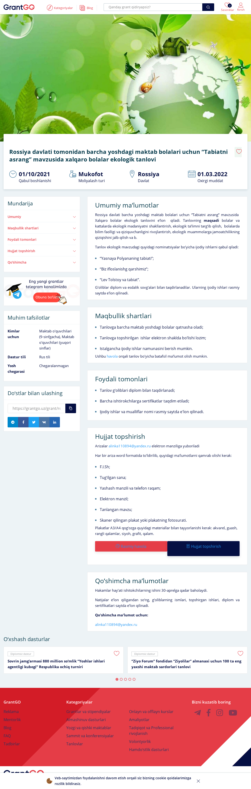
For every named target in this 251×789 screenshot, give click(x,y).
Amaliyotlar (139, 709)
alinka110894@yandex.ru (130, 440)
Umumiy (42, 211)
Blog (7, 717)
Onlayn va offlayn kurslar (151, 701)
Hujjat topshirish (42, 245)
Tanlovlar (74, 734)
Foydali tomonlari (42, 234)
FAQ (7, 725)
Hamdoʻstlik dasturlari (149, 739)
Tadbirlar (12, 734)
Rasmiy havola (130, 540)
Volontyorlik (140, 731)
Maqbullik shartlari (42, 222)
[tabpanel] (64, 650)
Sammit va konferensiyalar (90, 725)
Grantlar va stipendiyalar (88, 701)
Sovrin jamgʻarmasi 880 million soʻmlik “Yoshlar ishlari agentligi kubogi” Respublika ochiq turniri (56, 654)
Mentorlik (12, 709)
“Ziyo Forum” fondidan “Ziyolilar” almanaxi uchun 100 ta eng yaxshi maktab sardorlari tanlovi (186, 654)
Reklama (11, 701)
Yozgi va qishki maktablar (88, 717)
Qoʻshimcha (42, 256)
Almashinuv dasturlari (86, 709)
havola (112, 350)
